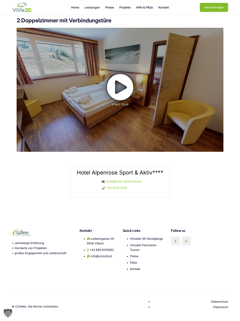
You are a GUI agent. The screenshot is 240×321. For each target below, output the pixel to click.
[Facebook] (175, 240)
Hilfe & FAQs (144, 7)
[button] (8, 313)
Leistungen (92, 7)
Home (75, 7)
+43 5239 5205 (116, 188)
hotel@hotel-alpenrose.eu (123, 181)
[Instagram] (186, 240)
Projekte (125, 7)
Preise (109, 7)
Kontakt (163, 7)
